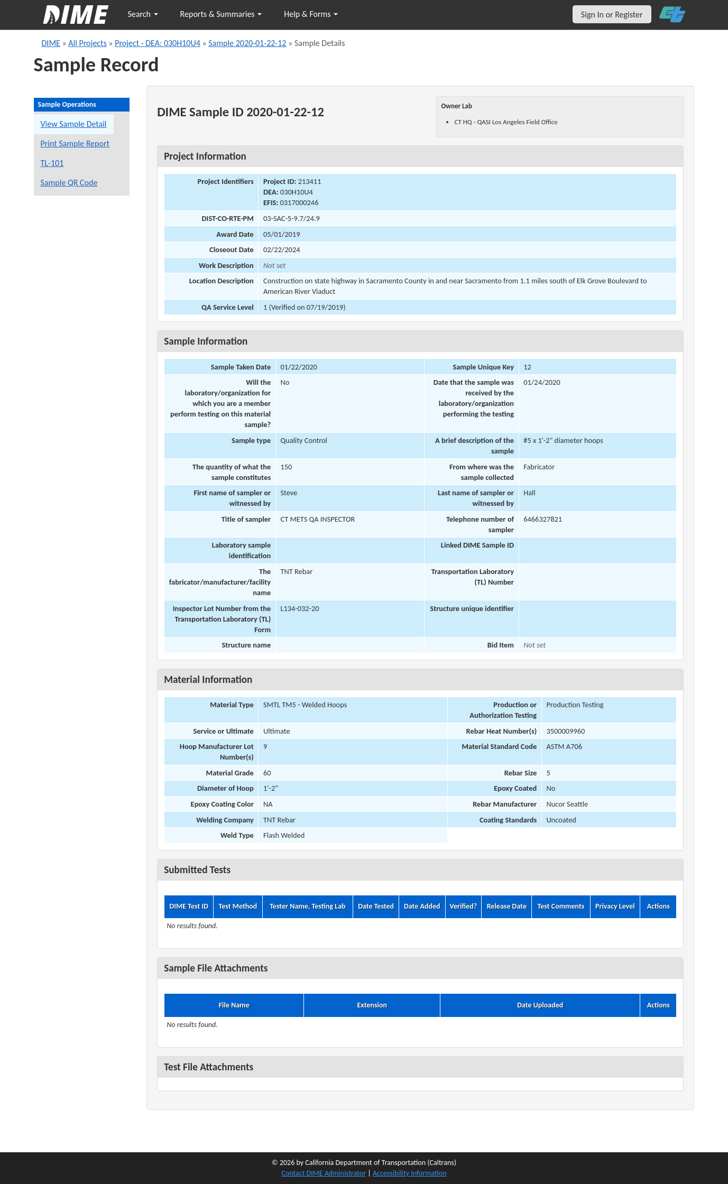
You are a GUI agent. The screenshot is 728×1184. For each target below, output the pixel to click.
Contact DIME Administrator (324, 1173)
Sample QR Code (69, 183)
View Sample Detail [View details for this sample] (74, 124)
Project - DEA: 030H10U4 (157, 43)
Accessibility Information (410, 1173)
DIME (51, 43)
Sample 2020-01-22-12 (247, 43)
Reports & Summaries (221, 14)
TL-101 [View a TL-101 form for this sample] (52, 163)
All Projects (87, 43)
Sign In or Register (612, 15)
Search (143, 14)
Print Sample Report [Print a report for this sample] (75, 143)
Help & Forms (311, 14)
